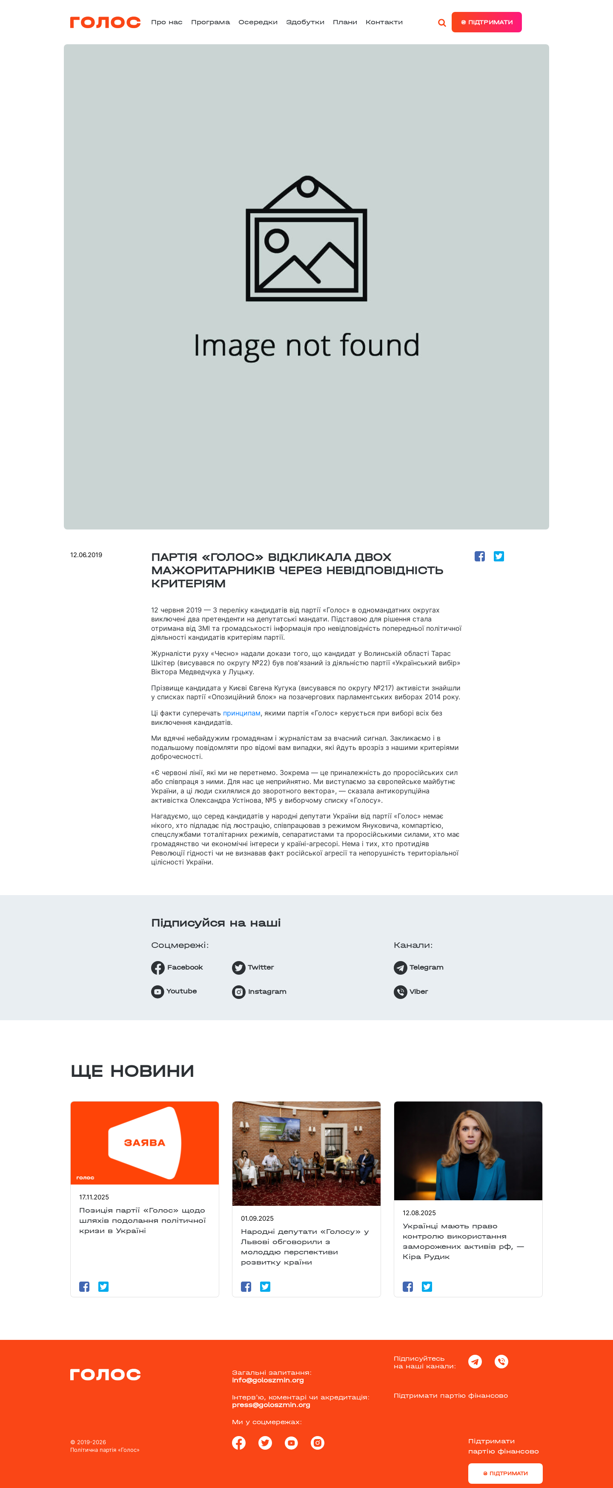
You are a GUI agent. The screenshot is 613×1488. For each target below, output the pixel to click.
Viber (411, 992)
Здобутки (305, 22)
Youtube (174, 992)
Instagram (259, 992)
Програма (210, 22)
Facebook (177, 968)
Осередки (258, 22)
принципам (242, 713)
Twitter (253, 968)
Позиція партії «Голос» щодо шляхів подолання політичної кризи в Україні (142, 1220)
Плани (345, 22)
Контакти (384, 22)
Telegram (419, 968)
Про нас (167, 22)
